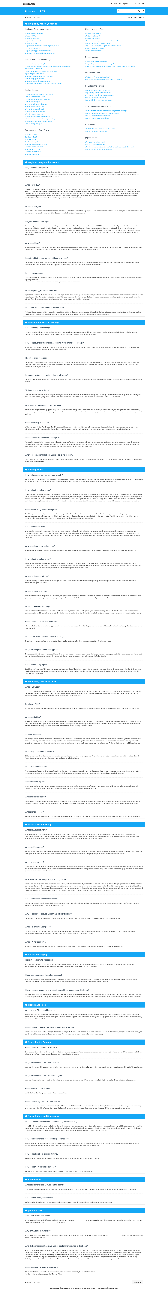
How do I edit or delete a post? (35, 97)
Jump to (137, 1282)
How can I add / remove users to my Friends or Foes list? (104, 79)
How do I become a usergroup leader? (98, 43)
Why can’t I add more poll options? (36, 104)
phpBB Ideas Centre (115, 1235)
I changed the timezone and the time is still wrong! (41, 71)
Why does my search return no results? (98, 93)
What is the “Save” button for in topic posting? (40, 119)
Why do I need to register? (34, 33)
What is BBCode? (31, 134)
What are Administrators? (93, 33)
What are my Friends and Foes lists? (97, 77)
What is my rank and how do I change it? (38, 81)
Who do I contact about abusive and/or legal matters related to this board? (109, 147)
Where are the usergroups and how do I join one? (101, 41)
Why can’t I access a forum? (34, 109)
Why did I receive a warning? (34, 114)
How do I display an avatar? (34, 79)
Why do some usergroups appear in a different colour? (103, 46)
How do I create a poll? (32, 102)
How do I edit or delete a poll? (35, 106)
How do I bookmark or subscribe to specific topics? (102, 113)
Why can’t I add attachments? (35, 111)
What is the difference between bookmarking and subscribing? (106, 111)
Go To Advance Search (135, 17)
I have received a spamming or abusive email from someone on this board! (110, 66)
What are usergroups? (92, 38)
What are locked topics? (33, 152)
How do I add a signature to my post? (37, 99)
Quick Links (30, 11)
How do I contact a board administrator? (98, 149)
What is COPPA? (30, 36)
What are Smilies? (31, 139)
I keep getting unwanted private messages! (99, 64)
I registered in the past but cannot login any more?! (42, 46)
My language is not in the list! (34, 74)
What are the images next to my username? (39, 76)
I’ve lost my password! (32, 48)
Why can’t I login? (31, 43)
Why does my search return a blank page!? (99, 95)
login (114, 4)
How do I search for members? (95, 97)
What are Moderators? (92, 36)
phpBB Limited (81, 1220)
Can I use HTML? (31, 137)
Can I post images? (31, 142)
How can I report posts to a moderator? (38, 116)
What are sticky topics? (32, 149)
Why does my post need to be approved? (38, 121)
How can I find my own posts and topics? (98, 100)
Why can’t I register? (32, 38)
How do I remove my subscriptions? (97, 118)
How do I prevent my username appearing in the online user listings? (48, 66)
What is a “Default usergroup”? (95, 48)
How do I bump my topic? (33, 124)
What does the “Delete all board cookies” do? (40, 53)
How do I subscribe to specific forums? (98, 116)
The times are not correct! (33, 69)
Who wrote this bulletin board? (95, 142)
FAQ (42, 11)
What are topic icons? (32, 154)
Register (123, 4)
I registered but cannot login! (34, 41)
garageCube (29, 3)
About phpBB (49, 1222)
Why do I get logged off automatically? (37, 51)
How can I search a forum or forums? (97, 90)
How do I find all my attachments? (96, 131)
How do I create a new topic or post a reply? (39, 94)
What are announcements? (34, 147)
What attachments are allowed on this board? (100, 129)
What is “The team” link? (93, 51)
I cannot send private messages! (96, 61)
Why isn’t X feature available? (95, 144)
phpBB (111, 397)
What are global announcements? (36, 144)
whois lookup (47, 1252)
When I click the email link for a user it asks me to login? (43, 83)
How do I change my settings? (35, 64)
